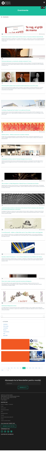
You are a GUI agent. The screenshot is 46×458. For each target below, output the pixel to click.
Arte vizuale (5, 326)
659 (8, 368)
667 (33, 368)
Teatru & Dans (6, 331)
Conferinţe (5, 328)
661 (15, 368)
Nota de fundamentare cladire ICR (7, 417)
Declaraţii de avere (4, 413)
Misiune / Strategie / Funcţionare (7, 404)
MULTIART (5, 335)
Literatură (5, 324)
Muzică (4, 329)
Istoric (2, 411)
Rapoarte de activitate (5, 409)
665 (27, 368)
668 (36, 368)
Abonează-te (23, 387)
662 (18, 368)
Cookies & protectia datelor (5, 420)
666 (30, 368)
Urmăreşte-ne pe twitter (8, 426)
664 (24, 368)
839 (2, 370)
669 (39, 368)
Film (4, 333)
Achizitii (2, 415)
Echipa (2, 406)
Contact (2, 418)
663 (21, 368)
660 (12, 368)
